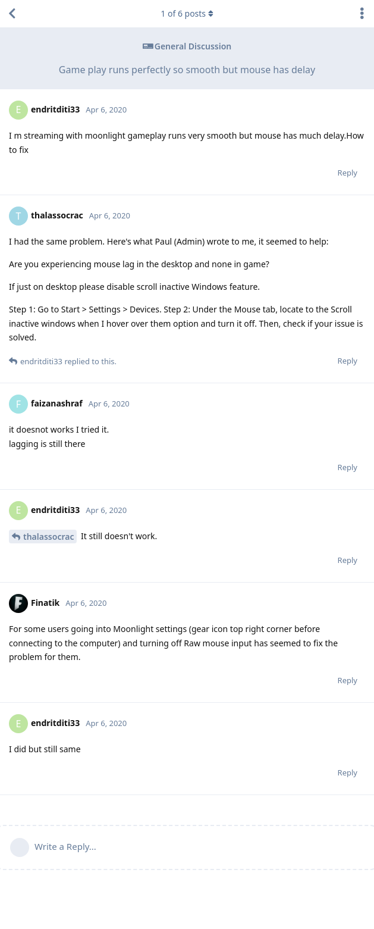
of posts (187, 13)
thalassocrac (48, 536)
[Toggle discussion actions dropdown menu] (362, 13)
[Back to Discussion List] (12, 13)
